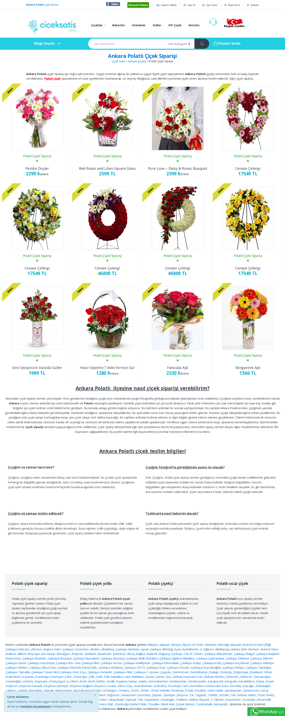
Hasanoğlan (14, 681)
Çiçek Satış (118, 61)
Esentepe (57, 677)
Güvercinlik (264, 699)
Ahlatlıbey (108, 649)
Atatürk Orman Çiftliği (256, 645)
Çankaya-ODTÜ (135, 667)
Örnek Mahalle (161, 690)
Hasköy (28, 681)
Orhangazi (110, 690)
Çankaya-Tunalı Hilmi (45, 672)
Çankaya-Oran (156, 667)
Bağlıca (141, 654)
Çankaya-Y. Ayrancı (147, 672)
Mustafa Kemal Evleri (87, 690)
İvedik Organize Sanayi (122, 681)
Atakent (11, 654)
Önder (145, 690)
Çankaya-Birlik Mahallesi (143, 658)
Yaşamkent (152, 699)
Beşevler (78, 654)
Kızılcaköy (160, 686)
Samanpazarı (234, 690)
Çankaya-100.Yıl (182, 654)
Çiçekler (97, 25)
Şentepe (170, 695)
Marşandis (221, 704)
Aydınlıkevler (190, 649)
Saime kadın (216, 690)
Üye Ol (189, 5)
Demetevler (181, 672)
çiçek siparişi (42, 4)
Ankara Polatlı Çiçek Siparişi (142, 56)
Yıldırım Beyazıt (199, 699)
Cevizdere (82, 649)
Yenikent (182, 699)
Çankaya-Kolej (213, 663)
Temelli (224, 695)
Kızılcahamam (143, 686)
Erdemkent (13, 677)
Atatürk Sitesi (269, 649)
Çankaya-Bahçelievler (218, 654)
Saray (264, 690)
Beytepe (34, 654)
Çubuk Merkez (186, 704)
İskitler (101, 681)
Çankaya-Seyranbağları (206, 667)
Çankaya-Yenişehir (100, 672)
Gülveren (246, 677)
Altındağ (223, 645)
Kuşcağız (249, 686)
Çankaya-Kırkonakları (166, 663)
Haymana (41, 681)
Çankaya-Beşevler (34, 658)
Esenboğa (42, 677)
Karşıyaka (231, 681)
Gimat (160, 677)
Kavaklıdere (247, 681)
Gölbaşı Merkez (215, 677)
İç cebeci (73, 681)
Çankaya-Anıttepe (128, 649)
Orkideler (139, 25)
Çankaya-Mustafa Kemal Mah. (78, 667)
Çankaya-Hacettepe (42, 663)
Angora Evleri (52, 649)
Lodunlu (22, 690)
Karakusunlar (178, 681)
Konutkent (197, 686)
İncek (84, 681)
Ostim (135, 690)
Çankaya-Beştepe (60, 658)
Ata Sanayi (48, 654)
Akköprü (153, 645)
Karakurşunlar (197, 681)
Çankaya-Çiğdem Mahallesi (178, 658)
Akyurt (187, 645)
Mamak (49, 690)
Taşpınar (201, 695)
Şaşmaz (157, 695)
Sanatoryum (251, 690)
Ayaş (177, 649)
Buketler (118, 25)
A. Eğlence (207, 649)
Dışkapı (214, 672)
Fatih (99, 677)
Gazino (150, 677)
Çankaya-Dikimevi (238, 658)
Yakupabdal (116, 699)
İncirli (92, 681)
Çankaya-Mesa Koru (43, 667)
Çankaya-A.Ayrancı (18, 649)
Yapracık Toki (134, 699)
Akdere (95, 649)
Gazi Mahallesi (135, 677)
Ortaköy (124, 690)
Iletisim (252, 5)
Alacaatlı (236, 645)
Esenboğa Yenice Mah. (99, 704)
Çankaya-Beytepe (113, 658)
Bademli (152, 654)
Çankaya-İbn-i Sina (68, 663)
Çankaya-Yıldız (124, 672)
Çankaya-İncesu (112, 663)
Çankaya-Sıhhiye (234, 667)
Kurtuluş (236, 686)
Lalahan (11, 690)
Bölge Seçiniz (44, 43)
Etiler (69, 677)
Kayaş (260, 681)
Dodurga (226, 672)
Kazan (270, 681)
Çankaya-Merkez (17, 667)
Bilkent (22, 654)
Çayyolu (166, 672)
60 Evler (198, 645)
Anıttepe (211, 645)
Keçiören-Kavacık (31, 686)
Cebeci (199, 654)
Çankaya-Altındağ (162, 649)
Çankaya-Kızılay (191, 663)
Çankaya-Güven (16, 663)
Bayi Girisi (232, 5)
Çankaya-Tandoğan (258, 667)
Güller (157, 25)
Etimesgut (80, 677)
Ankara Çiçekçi (137, 61)
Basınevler (105, 654)
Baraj (131, 654)
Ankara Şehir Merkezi (245, 649)
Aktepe (176, 645)
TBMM (213, 695)
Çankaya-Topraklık (18, 672)
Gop (169, 677)
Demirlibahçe (199, 672)
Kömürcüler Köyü (217, 686)
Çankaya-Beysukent (86, 658)
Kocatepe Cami (178, 686)
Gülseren (232, 677)
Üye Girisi (209, 5)
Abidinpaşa (222, 649)
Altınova (37, 649)
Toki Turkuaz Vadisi (243, 695)
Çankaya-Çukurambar (210, 658)
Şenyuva (183, 695)
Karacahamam (159, 681)
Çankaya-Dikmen (262, 658)
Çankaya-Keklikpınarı (137, 663)
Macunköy (36, 690)
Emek (268, 672)
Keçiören (12, 686)
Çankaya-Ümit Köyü (73, 672)
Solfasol (100, 695)
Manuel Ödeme (138, 5)
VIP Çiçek (175, 25)
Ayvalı (145, 649)
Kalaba (143, 681)
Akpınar (165, 645)
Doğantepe (241, 672)
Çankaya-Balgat (245, 654)
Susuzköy (144, 695)
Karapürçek (216, 681)
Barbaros (120, 654)
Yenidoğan (167, 699)
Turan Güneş (265, 695)
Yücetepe (249, 699)
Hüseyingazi (57, 681)
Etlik (92, 677)
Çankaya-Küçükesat (236, 663)
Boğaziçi (165, 654)
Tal (191, 695)
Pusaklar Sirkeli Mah (161, 704)
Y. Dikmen (218, 699)
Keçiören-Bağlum (82, 686)
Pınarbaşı (177, 690)
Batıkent (91, 654)
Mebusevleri (63, 690)
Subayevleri (129, 695)
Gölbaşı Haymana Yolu (188, 677)
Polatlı (189, 690)
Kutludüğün (263, 686)
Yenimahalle (205, 704)
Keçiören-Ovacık (105, 686)
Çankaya (68, 649)
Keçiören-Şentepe (56, 686)
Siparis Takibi (166, 5)
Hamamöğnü (262, 677)
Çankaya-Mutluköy (111, 667)
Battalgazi (64, 654)
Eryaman (28, 677)
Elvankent (257, 672)
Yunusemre (233, 699)
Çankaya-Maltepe (262, 663)
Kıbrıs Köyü (126, 686)
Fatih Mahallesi (114, 677)
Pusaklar (201, 690)
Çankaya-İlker (91, 663)
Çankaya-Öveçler (179, 667)
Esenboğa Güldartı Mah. (131, 704)
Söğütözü (113, 695)
